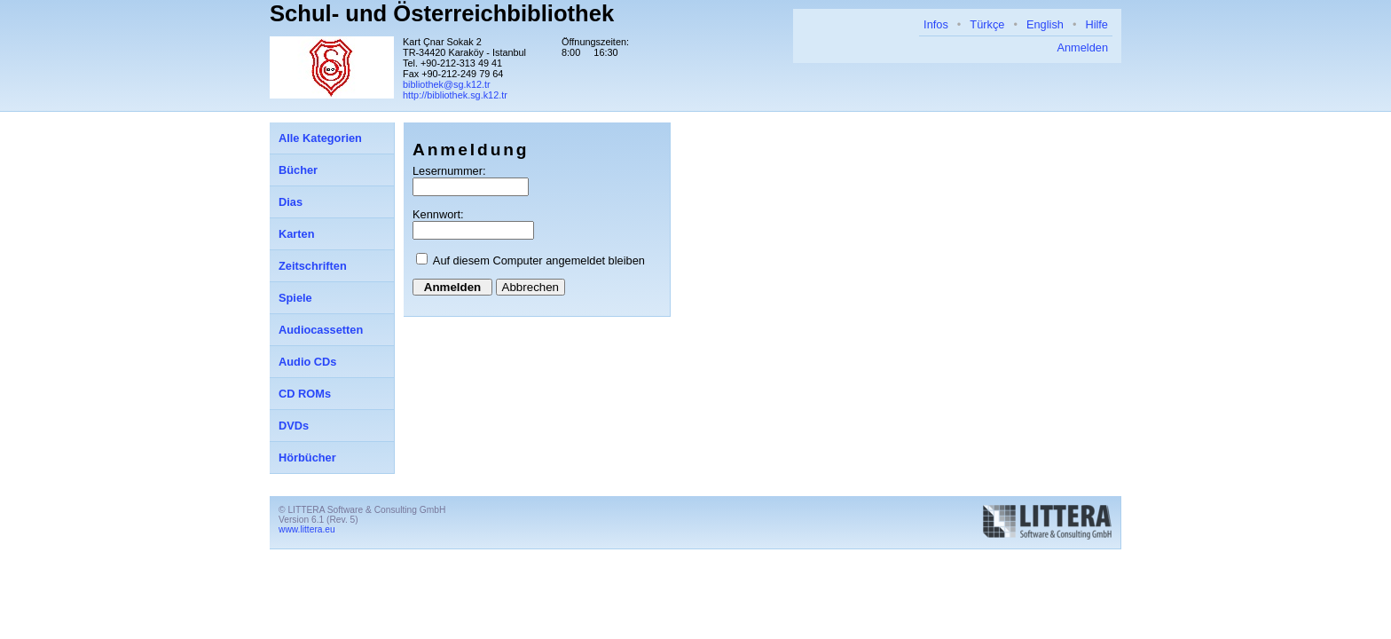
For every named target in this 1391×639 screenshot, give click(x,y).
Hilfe (1096, 24)
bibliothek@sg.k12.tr (447, 84)
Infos (935, 24)
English (1045, 24)
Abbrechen (530, 287)
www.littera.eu (307, 529)
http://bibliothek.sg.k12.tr (455, 95)
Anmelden (1082, 47)
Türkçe (987, 24)
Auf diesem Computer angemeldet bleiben (539, 260)
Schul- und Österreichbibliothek (442, 13)
